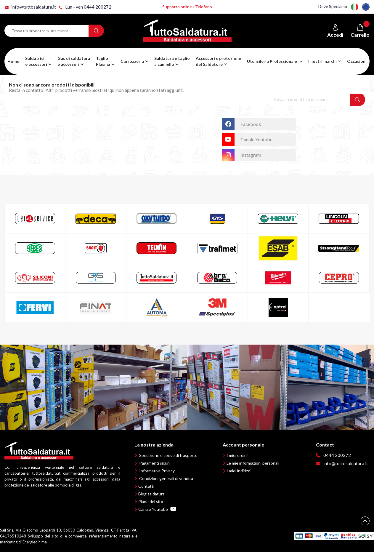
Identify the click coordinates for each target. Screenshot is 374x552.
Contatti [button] (146, 486)
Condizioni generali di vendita (166, 478)
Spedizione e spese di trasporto (168, 455)
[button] (73, 61)
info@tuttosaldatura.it (30, 7)
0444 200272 (337, 455)
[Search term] (46, 31)
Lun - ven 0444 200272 (84, 7)
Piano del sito (150, 501)
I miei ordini (237, 455)
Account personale (243, 444)
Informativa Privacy (157, 470)
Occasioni (357, 61)
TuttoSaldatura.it (195, 121)
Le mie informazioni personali (253, 462)
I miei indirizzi (239, 470)
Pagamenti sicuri (154, 462)
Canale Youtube (157, 509)
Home (13, 61)
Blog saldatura (151, 493)
